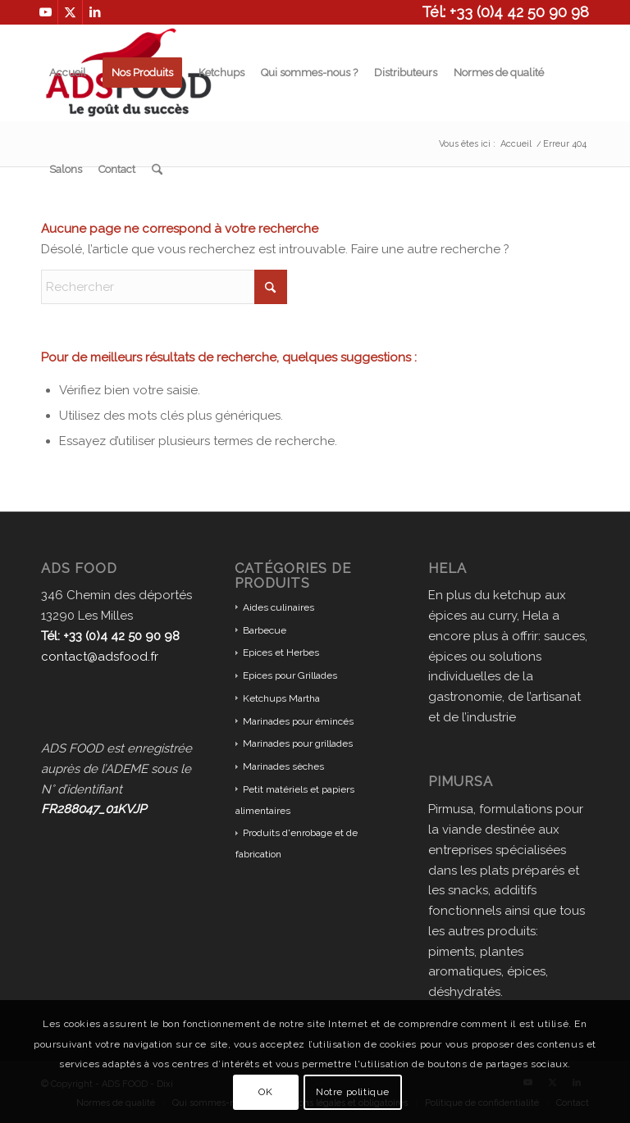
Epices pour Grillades (290, 675)
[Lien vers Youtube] (45, 12)
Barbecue (264, 630)
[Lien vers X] (70, 12)
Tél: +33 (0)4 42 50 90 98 (505, 11)
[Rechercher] (157, 169)
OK (265, 1092)
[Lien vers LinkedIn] (95, 12)
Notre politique (353, 1092)
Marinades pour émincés (298, 721)
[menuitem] (67, 73)
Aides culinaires (278, 607)
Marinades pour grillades (298, 743)
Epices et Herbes (281, 652)
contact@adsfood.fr (99, 656)
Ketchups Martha (281, 698)
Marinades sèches (283, 766)
